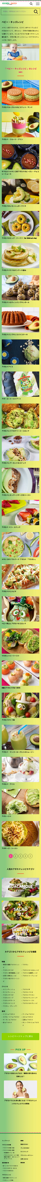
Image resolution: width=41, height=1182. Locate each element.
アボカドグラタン (29, 995)
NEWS (22, 1140)
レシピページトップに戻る (20, 1036)
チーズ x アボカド (29, 1014)
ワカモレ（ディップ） (10, 1006)
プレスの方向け (25, 1148)
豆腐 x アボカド (28, 1020)
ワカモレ (26, 964)
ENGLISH (23, 1162)
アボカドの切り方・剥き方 (10, 1168)
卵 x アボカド (7, 1022)
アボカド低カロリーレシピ (11, 980)
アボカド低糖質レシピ (30, 973)
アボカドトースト (28, 1000)
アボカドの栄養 (6, 1145)
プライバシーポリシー (27, 1155)
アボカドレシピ (6, 1175)
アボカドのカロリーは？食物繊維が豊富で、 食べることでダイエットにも (11, 1157)
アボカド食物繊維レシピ (11, 973)
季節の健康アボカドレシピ (11, 966)
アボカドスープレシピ (30, 976)
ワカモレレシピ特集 (8, 1180)
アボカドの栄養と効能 (8, 1148)
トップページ (6, 1140)
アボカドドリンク (9, 1003)
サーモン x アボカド (10, 1020)
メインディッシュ (9, 989)
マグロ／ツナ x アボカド (11, 1017)
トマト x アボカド (9, 1014)
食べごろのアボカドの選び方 (10, 1166)
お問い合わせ (24, 1159)
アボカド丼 (26, 989)
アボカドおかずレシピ (30, 1003)
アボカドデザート (9, 1000)
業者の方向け (24, 1144)
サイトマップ (24, 1151)
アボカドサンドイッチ (30, 998)
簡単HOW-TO (5, 1163)
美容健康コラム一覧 (9, 1152)
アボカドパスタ (28, 992)
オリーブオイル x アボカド (31, 1024)
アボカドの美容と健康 (8, 1150)
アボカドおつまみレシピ (31, 970)
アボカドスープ (8, 998)
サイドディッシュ (9, 992)
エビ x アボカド (28, 1017)
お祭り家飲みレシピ (10, 976)
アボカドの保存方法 (8, 1170)
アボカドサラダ (8, 970)
